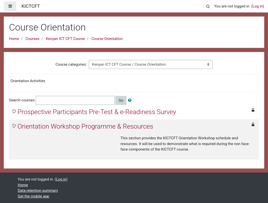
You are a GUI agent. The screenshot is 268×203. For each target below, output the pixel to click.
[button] (208, 5)
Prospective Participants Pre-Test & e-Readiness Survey (97, 112)
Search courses (22, 100)
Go (120, 100)
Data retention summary (38, 190)
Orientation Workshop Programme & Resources (85, 126)
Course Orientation (107, 38)
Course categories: (71, 64)
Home (14, 38)
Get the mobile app (33, 196)
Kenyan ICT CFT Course (65, 38)
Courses (32, 38)
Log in (257, 6)
